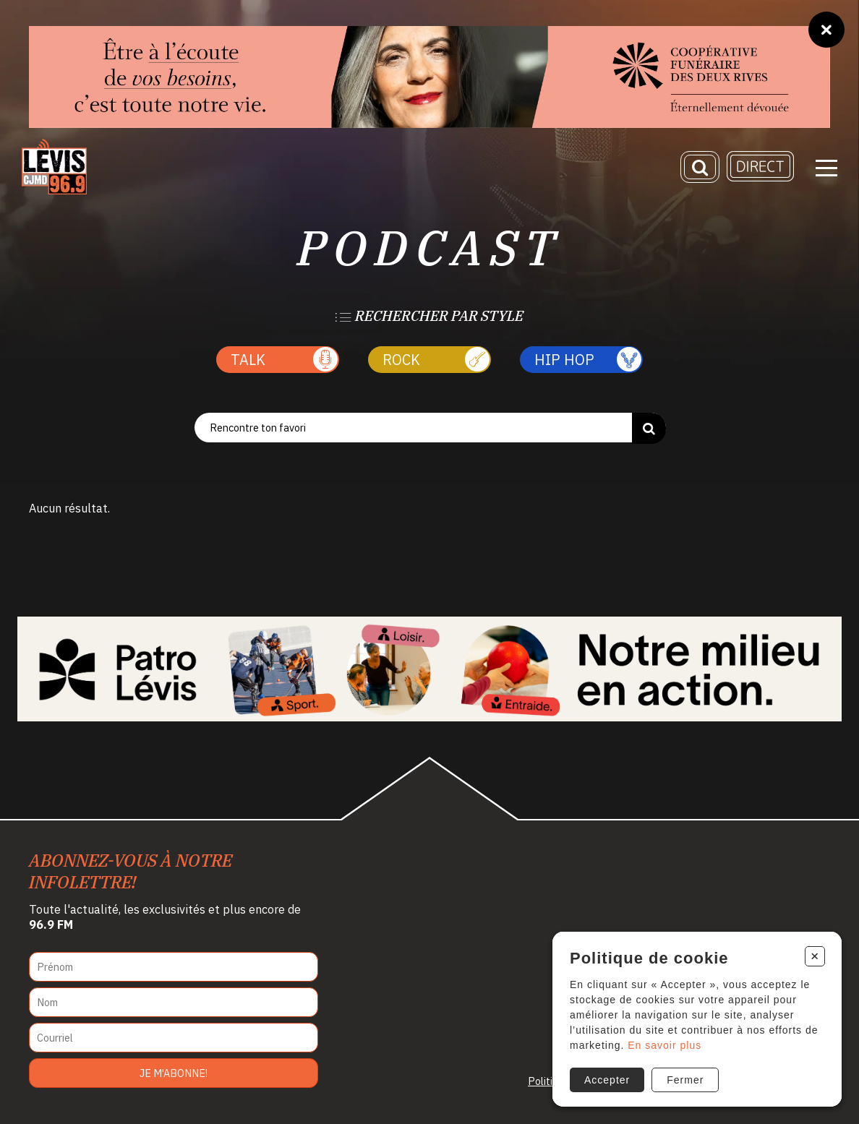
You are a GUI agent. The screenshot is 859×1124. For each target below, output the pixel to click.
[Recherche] (700, 167)
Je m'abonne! (174, 1073)
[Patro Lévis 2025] (429, 669)
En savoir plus (664, 1045)
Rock (436, 359)
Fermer (685, 1080)
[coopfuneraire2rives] (429, 77)
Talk (284, 359)
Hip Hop (587, 359)
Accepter (607, 1080)
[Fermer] (826, 30)
